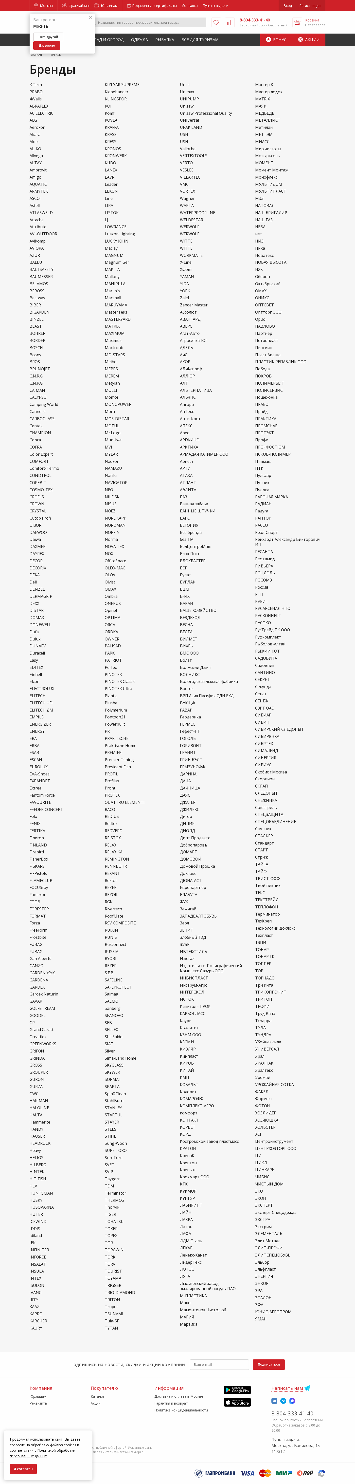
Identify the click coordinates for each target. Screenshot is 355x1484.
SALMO (111, 1001)
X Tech (36, 84)
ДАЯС (185, 795)
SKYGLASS (114, 1065)
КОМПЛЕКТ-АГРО (197, 1105)
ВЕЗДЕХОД (190, 617)
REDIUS (112, 816)
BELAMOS (39, 283)
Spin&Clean (115, 1093)
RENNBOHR (116, 866)
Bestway (37, 298)
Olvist (110, 582)
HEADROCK (40, 1143)
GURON (37, 1079)
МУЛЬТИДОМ (268, 184)
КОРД (185, 1134)
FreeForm (38, 930)
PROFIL (111, 774)
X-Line (186, 262)
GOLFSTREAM (42, 1008)
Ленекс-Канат (193, 1255)
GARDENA (39, 980)
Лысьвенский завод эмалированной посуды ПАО (208, 1286)
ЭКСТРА (262, 1219)
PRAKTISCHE (116, 738)
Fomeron (38, 894)
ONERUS (113, 603)
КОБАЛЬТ (189, 1084)
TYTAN (111, 1328)
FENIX (35, 823)
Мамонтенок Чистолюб (203, 1310)
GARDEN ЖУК (42, 973)
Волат (186, 660)
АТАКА (186, 475)
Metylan (112, 383)
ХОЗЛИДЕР (265, 1113)
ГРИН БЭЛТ (191, 759)
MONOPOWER (118, 404)
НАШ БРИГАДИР (271, 212)
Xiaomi (186, 269)
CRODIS (37, 497)
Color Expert (41, 454)
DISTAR (37, 610)
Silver (110, 1051)
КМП (184, 1077)
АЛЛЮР (187, 376)
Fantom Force (42, 795)
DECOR (36, 561)
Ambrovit (38, 170)
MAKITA (112, 269)
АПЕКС (186, 426)
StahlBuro (114, 1100)
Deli (33, 582)
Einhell (36, 674)
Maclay (111, 248)
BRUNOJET (40, 369)
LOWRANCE (115, 226)
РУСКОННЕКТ (268, 615)
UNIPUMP (189, 99)
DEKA (35, 575)
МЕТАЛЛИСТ (268, 120)
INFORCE (38, 1257)
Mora (110, 411)
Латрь (186, 1226)
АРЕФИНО (189, 440)
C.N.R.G (36, 376)
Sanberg (113, 1008)
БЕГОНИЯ (189, 525)
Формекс (263, 1098)
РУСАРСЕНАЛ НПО (272, 608)
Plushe (111, 703)
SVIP (109, 1171)
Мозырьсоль (267, 155)
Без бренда (191, 532)
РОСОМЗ (263, 580)
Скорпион (265, 779)
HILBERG (38, 1164)
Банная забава (194, 504)
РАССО (261, 525)
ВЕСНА (186, 624)
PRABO (36, 91)
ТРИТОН (263, 999)
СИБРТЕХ (264, 743)
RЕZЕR (111, 965)
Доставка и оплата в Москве (178, 1396)
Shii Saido (114, 1036)
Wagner (187, 198)
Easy (34, 660)
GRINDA (37, 1058)
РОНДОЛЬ (265, 573)
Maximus (113, 340)
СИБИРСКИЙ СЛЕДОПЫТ (279, 729)
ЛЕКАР (186, 1248)
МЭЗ (259, 198)
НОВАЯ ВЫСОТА (270, 262)
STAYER (112, 1122)
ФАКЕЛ (261, 1091)
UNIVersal (189, 120)
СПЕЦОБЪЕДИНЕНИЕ (275, 821)
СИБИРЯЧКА (267, 736)
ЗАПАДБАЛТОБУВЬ (198, 916)
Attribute (38, 226)
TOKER (111, 1228)
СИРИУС (263, 765)
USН (184, 141)
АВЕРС (186, 326)
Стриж (261, 857)
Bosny (35, 354)
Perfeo (111, 667)
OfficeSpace (115, 561)
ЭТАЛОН (263, 1297)
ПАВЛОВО (265, 326)
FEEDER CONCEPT (46, 809)
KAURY (36, 1328)
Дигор (186, 816)
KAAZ (34, 1306)
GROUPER (39, 1072)
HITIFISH (38, 1179)
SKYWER (112, 1072)
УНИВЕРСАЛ (267, 1049)
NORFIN (112, 532)
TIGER (110, 1214)
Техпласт (264, 935)
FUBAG (36, 944)
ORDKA (111, 632)
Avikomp (38, 241)
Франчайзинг (76, 5)
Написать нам (287, 1388)
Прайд (261, 411)
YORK (185, 291)
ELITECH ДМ (41, 710)
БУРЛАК (187, 582)
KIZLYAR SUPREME (122, 84)
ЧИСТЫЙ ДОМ (269, 1184)
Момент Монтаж (271, 170)
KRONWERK (116, 155)
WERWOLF (189, 226)
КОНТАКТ (189, 1120)
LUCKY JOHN (116, 241)
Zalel (184, 298)
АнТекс (187, 411)
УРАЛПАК (264, 1063)
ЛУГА (185, 1276)
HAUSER (37, 1136)
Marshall (113, 298)
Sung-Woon (116, 1143)
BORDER (37, 340)
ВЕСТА (186, 632)
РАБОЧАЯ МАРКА (271, 497)
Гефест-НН (190, 731)
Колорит (188, 1091)
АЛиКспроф (191, 369)
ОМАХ (260, 291)
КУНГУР (187, 1198)
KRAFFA (112, 127)
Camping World (44, 404)
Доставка (190, 5)
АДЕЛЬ (186, 347)
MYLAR (111, 454)
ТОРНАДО (265, 978)
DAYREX (37, 553)
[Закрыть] (90, 17)
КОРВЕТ (187, 1127)
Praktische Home (120, 745)
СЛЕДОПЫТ (266, 793)
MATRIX (112, 326)
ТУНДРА (263, 1034)
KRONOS (113, 148)
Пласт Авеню (268, 354)
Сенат (261, 693)
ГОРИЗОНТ (191, 745)
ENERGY (37, 731)
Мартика (188, 1324)
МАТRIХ (262, 99)
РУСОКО (263, 622)
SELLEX (111, 1029)
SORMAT (113, 1079)
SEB (108, 1022)
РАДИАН (263, 504)
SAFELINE (114, 980)
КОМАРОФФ (191, 1098)
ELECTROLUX (42, 688)
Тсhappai (263, 1020)
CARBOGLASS (42, 418)
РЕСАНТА (264, 551)
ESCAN (36, 759)
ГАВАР (186, 710)
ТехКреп (263, 921)
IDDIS (35, 1228)
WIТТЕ (186, 248)
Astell (35, 205)
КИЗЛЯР (188, 1049)
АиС (183, 354)
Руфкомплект (268, 637)
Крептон (188, 1162)
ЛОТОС (187, 1269)
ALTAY (36, 163)
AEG (33, 120)
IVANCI (36, 1292)
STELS (110, 1129)
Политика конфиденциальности (181, 1410)
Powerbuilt (115, 724)
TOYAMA (113, 1278)
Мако (185, 1302)
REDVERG (113, 830)
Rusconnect (115, 944)
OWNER (112, 639)
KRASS (111, 134)
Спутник (263, 828)
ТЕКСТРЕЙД (267, 899)
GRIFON (37, 1051)
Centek (36, 426)
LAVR (109, 177)
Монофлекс (266, 177)
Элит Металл (267, 1240)
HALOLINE (39, 1107)
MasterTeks (116, 312)
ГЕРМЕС (187, 724)
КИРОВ (187, 1063)
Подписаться (269, 1364)
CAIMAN (37, 390)
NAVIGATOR (116, 482)
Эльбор (262, 1262)
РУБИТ (261, 601)
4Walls (36, 99)
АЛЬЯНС (188, 397)
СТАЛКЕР (264, 836)
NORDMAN (115, 525)
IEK (33, 1242)
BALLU (36, 262)
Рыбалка (164, 39)
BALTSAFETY (41, 269)
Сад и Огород (109, 39)
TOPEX (111, 1235)
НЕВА (260, 226)
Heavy (35, 1150)
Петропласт (266, 340)
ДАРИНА (188, 774)
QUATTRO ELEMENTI (125, 802)
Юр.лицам (106, 5)
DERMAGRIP (41, 596)
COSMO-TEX (41, 489)
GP (32, 1022)
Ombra (111, 596)
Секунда (263, 686)
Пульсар (263, 475)
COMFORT (39, 461)
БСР (183, 568)
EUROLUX (39, 767)
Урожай (262, 1077)
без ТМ (187, 539)
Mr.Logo (113, 432)
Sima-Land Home (120, 1058)
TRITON (112, 1299)
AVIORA (37, 248)
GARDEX (37, 987)
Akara (35, 134)
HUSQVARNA (42, 1207)
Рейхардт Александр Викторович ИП (287, 542)
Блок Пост (190, 553)
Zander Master (194, 305)
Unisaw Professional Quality (206, 113)
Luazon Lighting (120, 234)
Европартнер (193, 887)
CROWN (37, 504)
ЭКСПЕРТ (264, 1205)
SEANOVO (114, 1015)
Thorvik (112, 1207)
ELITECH (38, 695)
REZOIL (111, 894)
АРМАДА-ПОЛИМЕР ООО (204, 454)
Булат (185, 575)
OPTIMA (112, 617)
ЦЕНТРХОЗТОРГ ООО (275, 1148)
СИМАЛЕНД (266, 750)
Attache (37, 220)
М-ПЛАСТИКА (193, 1295)
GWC (34, 1093)
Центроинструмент (274, 1141)
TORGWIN (114, 1250)
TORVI (111, 1264)
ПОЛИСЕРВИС (269, 390)
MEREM (112, 376)
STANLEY (113, 1107)
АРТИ (185, 468)
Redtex (111, 823)
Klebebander (116, 91)
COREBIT (38, 482)
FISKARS (37, 866)
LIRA (109, 205)
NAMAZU (113, 468)
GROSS (36, 1065)
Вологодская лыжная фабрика (209, 681)
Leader (111, 184)
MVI (108, 447)
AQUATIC (38, 184)
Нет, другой (48, 37)
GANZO (36, 965)
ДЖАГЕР (187, 802)
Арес (184, 432)
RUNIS (111, 937)
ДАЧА (185, 781)
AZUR (35, 255)
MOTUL (112, 426)
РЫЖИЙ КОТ (267, 651)
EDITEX (36, 667)
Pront (110, 788)
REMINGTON (117, 859)
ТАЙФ (261, 871)
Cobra (35, 440)
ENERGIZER (40, 724)
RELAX (110, 845)
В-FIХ (185, 596)
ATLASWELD (41, 212)
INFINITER (39, 1250)
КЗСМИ (187, 1042)
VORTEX (187, 191)
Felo (33, 816)
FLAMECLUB (41, 880)
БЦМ (184, 589)
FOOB (35, 901)
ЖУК (184, 901)
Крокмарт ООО (194, 1177)
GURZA (36, 1086)
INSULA (37, 1271)
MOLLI (111, 390)
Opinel (111, 610)
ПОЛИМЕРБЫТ (269, 383)
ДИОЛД (187, 830)
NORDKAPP (115, 518)
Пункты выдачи (215, 5)
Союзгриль (266, 807)
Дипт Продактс (195, 838)
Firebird (37, 852)
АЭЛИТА (188, 489)
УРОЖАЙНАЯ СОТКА (274, 1084)
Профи (261, 440)
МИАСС (262, 141)
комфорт (188, 1113)
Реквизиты (39, 1403)
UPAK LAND (191, 127)
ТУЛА (260, 1027)
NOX (109, 553)
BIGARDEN (40, 312)
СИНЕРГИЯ (265, 757)
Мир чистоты (268, 148)
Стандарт (264, 843)
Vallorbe (187, 148)
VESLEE (187, 170)
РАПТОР (263, 518)
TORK (110, 1257)
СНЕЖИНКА (266, 800)
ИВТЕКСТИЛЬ (193, 951)
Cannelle (38, 411)
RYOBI (110, 958)
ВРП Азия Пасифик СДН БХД (207, 695)
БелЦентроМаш (195, 546)
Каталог (98, 1396)
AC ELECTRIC (41, 113)
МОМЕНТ (264, 163)
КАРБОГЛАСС (192, 1013)
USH (184, 134)
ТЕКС (260, 892)
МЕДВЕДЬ (264, 113)
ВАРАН (186, 603)
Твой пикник (268, 885)
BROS (35, 361)
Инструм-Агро (194, 985)
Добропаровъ (193, 845)
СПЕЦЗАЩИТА (269, 814)
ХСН (259, 1134)
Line (109, 198)
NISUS (111, 504)
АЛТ (184, 383)
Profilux (112, 781)
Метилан (264, 127)
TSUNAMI (114, 1313)
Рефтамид (265, 559)
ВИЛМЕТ (188, 639)
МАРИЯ (187, 1317)
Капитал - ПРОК (195, 1006)
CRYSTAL (38, 511)
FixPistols (38, 873)
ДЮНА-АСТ (191, 880)
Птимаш (263, 461)
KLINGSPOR (116, 99)
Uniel (185, 84)
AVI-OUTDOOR (43, 234)
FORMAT (38, 916)
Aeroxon (37, 127)
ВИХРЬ (186, 646)
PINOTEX (113, 674)
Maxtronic (114, 347)
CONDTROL (41, 475)
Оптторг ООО (268, 312)
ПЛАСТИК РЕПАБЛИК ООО (280, 361)
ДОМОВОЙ (190, 859)
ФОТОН (262, 1105)
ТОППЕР (263, 963)
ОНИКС (262, 298)
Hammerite (40, 1122)
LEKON (111, 191)
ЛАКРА (186, 1219)
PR (107, 731)
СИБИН (262, 722)
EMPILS (37, 717)
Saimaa (111, 994)
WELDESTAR (191, 220)
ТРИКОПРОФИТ (270, 992)
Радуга (261, 511)
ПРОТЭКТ (264, 432)
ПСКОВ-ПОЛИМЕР (273, 454)
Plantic (111, 695)
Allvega (36, 155)
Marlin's (112, 291)
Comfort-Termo (44, 468)
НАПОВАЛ (265, 205)
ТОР (259, 971)
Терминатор (267, 914)
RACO (110, 809)
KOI (108, 106)
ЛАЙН (186, 1212)
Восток (187, 688)
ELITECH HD (41, 703)
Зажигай (188, 909)
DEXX (34, 603)
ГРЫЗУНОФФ (192, 767)
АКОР (185, 361)
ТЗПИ (260, 942)
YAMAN (187, 276)
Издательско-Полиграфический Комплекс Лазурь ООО (211, 968)
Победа (262, 369)
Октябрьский (268, 283)
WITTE (186, 241)
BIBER (35, 305)
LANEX (111, 170)
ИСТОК (187, 999)
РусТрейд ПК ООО (272, 630)
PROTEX (112, 795)
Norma (111, 539)
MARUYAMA (116, 305)
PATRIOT (113, 660)
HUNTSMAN (41, 1193)
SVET (109, 1164)
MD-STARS (115, 354)
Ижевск (187, 958)
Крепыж (187, 1169)
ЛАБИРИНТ (191, 1205)
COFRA (36, 447)
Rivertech (113, 909)
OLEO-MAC (115, 568)
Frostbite (38, 937)
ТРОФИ (262, 1006)
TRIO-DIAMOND (120, 1292)
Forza (35, 923)
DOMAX (37, 617)
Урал (260, 1056)
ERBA (34, 745)
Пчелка (262, 489)
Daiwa (35, 539)
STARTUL (114, 1115)
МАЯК (260, 106)
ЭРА (259, 1290)
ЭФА (259, 1304)
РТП (259, 594)
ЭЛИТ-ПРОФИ (269, 1248)
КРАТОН (188, 1148)
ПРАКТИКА (265, 418)
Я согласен (23, 1468)
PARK (110, 653)
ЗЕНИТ (186, 930)
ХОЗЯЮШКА (266, 1120)
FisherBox (39, 859)
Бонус (276, 39)
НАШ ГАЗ (264, 220)
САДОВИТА (266, 658)
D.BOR (35, 525)
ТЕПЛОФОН (266, 907)
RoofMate (114, 916)
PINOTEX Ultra (118, 688)
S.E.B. (109, 973)
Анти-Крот (190, 418)
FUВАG (36, 951)
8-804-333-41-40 (292, 1413)
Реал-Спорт (266, 532)
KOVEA (111, 120)
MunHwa (113, 440)
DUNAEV (38, 646)
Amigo (35, 177)
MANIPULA (115, 283)
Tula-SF (112, 1321)
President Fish (118, 767)
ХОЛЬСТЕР (265, 1127)
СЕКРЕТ (262, 679)
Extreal (36, 788)
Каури (186, 1020)
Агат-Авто (190, 333)
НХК (259, 269)
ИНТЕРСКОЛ (192, 992)
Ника (260, 248)
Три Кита (264, 985)
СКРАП (261, 786)
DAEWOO (38, 532)
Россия (261, 587)
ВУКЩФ (187, 703)
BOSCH (36, 347)
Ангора (187, 404)
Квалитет (189, 1027)
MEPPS (111, 369)
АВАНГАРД (190, 319)
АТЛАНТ (188, 482)
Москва (43, 5)
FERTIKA (37, 830)
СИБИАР (263, 715)
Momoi (111, 397)
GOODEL (38, 1015)
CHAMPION (40, 432)
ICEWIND (38, 1221)
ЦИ (258, 1155)
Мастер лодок (269, 91)
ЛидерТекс (190, 1262)
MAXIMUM (115, 333)
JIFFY (34, 1299)
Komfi (110, 113)
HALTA (36, 1115)
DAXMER (38, 546)
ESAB (34, 752)
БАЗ (183, 497)
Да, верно (46, 45)
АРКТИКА (189, 447)
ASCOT (36, 198)
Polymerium (116, 710)
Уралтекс (264, 1070)
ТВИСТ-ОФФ (267, 878)
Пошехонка (266, 397)
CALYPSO (38, 397)
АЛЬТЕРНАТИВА (196, 390)
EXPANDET (40, 781)
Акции (309, 39)
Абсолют (188, 312)
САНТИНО (265, 672)
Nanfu (111, 475)
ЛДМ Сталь (191, 1240)
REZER (111, 887)
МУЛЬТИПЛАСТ (270, 191)
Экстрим (263, 1226)
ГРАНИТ (188, 752)
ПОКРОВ (263, 376)
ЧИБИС (262, 1177)
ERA (33, 738)
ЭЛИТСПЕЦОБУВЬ (272, 1255)
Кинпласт (189, 1056)
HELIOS (36, 1157)
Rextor (111, 880)
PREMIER (113, 752)
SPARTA (112, 1086)
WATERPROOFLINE (197, 212)
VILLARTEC (190, 177)
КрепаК (187, 1155)
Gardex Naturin (44, 994)
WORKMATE (191, 255)
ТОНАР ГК (264, 956)
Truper (111, 1306)
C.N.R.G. (36, 383)
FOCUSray (39, 887)
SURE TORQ (116, 1150)
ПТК (259, 468)
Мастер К (264, 84)
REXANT (112, 873)
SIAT (109, 1044)
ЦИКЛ (261, 1162)
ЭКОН (260, 1198)
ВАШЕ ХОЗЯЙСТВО (198, 610)
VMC (184, 184)
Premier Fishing (119, 759)
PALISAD (113, 646)
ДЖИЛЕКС (189, 809)
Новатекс (264, 255)
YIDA (184, 283)
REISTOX (113, 838)
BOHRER (37, 333)
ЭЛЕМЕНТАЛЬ (268, 1233)
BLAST (36, 326)
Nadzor (112, 461)
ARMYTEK (39, 191)
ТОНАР (262, 949)
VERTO (186, 163)
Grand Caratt (41, 1029)
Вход (288, 5)
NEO (109, 489)
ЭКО (259, 1191)
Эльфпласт (265, 1269)
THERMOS (114, 1200)
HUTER (36, 1214)
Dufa (34, 632)
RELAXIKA (114, 852)
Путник (262, 482)
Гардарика (190, 717)
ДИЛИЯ (187, 823)
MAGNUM (114, 255)
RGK (108, 901)
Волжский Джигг (196, 667)
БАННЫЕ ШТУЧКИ (197, 511)
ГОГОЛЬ (188, 738)
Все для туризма (199, 39)
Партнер (263, 333)
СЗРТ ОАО (264, 708)
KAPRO (36, 1313)
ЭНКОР (261, 1283)
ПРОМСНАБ (266, 426)
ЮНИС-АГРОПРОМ (273, 1312)
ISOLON (37, 1285)
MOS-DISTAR (117, 418)
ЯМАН (261, 1319)
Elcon (34, 681)
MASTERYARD (118, 319)
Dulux (35, 639)
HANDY (36, 1129)
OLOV (110, 575)
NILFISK (112, 497)
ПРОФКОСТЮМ (270, 447)
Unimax (187, 91)
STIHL (110, 1136)
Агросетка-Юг (193, 340)
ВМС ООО (189, 653)
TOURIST (113, 1271)
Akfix (34, 141)
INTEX (35, 1278)
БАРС (185, 518)
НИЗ (259, 241)
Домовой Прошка (197, 866)
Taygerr (112, 1179)
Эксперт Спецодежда (276, 1212)
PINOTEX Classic (120, 681)
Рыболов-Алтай (270, 644)
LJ (106, 220)
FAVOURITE (40, 802)
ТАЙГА (261, 864)
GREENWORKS (43, 1044)
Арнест (187, 461)
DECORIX (38, 568)
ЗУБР (185, 944)
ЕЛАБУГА (188, 894)
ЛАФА (185, 1233)
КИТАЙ (187, 1070)
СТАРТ (261, 850)
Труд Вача (265, 1013)
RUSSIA (111, 951)
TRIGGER (113, 1285)
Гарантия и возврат (171, 1403)
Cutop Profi (40, 518)
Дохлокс (188, 873)
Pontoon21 (115, 717)
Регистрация (309, 5)
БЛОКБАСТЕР (193, 561)
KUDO (110, 163)
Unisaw (187, 106)
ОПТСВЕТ (264, 305)
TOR (109, 1242)
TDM (109, 1186)
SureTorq (114, 1157)
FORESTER (39, 909)
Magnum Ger (117, 262)
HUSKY (36, 1200)
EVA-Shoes (40, 774)
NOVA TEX (114, 546)
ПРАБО (261, 404)
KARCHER (38, 1321)
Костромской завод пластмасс (209, 1141)
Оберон (262, 276)
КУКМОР (188, 1191)
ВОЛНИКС (190, 674)
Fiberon (37, 838)
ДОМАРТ (188, 852)
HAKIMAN (39, 1100)
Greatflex (38, 1036)
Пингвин (263, 347)
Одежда (139, 39)
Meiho (111, 361)
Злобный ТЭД (193, 937)
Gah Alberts (40, 958)
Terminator (115, 1193)
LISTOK (112, 212)
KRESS (110, 141)
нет (258, 234)
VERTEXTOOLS (193, 155)
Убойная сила (268, 1042)
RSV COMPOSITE (120, 923)
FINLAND (38, 845)
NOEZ (110, 511)
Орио (260, 319)
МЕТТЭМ (264, 134)
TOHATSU (114, 1221)
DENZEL (37, 589)
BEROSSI (38, 291)
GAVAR (36, 1001)
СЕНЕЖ (261, 701)
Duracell (37, 653)
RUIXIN (111, 930)
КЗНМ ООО (190, 1034)
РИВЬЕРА (264, 566)
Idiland (36, 1235)
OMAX (110, 589)
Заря (184, 923)
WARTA (187, 205)
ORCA (110, 624)
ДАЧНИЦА (190, 788)
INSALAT (38, 1264)
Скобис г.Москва (271, 772)
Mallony (112, 276)
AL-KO (35, 148)
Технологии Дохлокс (275, 928)
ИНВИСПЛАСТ (194, 978)
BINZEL (37, 319)
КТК (184, 1184)
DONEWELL (40, 624)
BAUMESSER (41, 276)
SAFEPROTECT (118, 987)
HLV (33, 1186)
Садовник (264, 665)
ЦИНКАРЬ (264, 1169)
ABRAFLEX (39, 106)
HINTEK (37, 1171)
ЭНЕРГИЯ (264, 1276)
